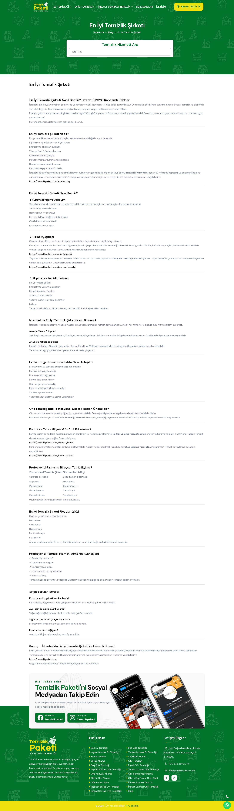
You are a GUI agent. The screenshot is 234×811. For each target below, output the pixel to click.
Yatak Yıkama (97, 760)
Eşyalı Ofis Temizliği (137, 765)
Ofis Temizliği (134, 760)
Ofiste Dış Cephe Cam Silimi (142, 778)
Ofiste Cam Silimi (99, 782)
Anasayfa (98, 32)
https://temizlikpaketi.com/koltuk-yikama (53, 442)
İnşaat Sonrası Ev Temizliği (104, 752)
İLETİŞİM (162, 6)
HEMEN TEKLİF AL (189, 6)
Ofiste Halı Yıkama (99, 778)
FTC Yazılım (132, 805)
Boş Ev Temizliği (98, 747)
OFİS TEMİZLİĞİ (84, 6)
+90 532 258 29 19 (176, 763)
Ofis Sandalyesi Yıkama (139, 773)
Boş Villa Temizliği (136, 747)
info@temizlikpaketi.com (179, 770)
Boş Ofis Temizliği (99, 765)
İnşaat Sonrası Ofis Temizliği (105, 769)
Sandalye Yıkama (136, 756)
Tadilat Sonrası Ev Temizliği (141, 752)
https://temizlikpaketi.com (44, 659)
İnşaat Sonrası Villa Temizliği (105, 790)
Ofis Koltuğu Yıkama (100, 773)
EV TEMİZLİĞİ (62, 6)
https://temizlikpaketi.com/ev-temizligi (51, 181)
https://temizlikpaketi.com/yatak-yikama (52, 455)
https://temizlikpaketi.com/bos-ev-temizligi (54, 267)
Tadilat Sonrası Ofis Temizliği (142, 769)
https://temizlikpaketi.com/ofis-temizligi (52, 254)
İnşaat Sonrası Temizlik (139, 782)
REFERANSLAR (145, 6)
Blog (110, 32)
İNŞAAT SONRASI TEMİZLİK (115, 6)
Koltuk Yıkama (97, 756)
